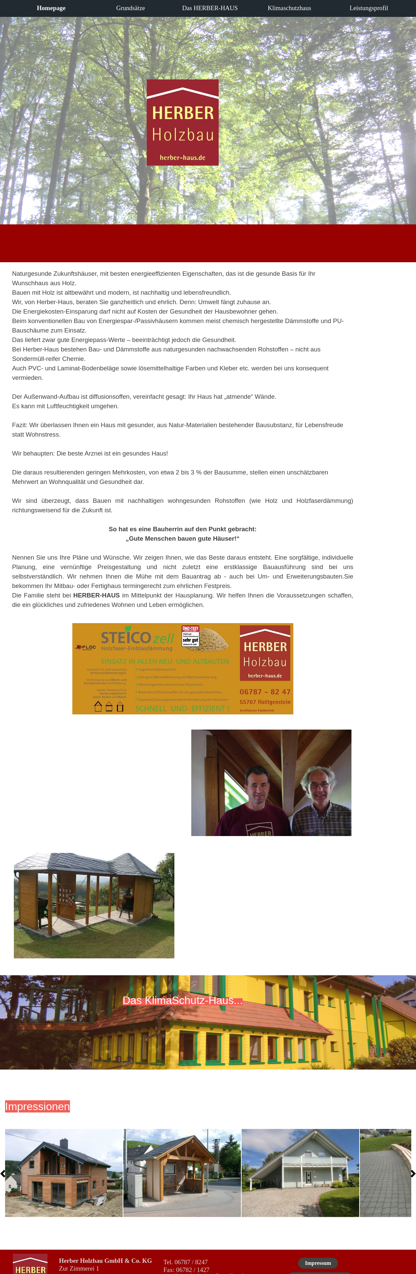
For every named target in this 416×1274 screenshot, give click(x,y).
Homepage (51, 7)
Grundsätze (130, 7)
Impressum (318, 1263)
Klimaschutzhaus (289, 7)
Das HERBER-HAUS (210, 7)
